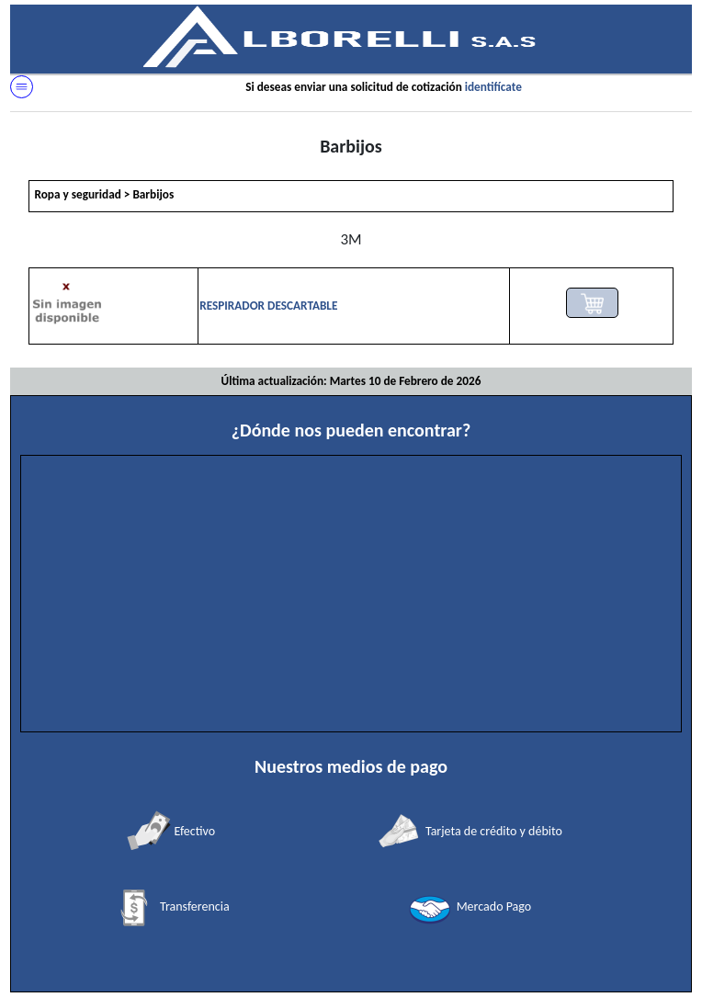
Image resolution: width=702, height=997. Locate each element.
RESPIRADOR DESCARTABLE (268, 305)
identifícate (493, 87)
